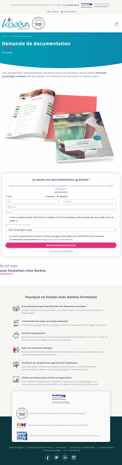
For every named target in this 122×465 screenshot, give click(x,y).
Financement (61, 447)
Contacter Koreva (105, 447)
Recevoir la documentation (61, 245)
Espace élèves (68, 11)
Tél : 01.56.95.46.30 (71, 450)
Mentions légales (16, 447)
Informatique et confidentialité (61, 251)
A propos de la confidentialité (82, 447)
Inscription (53, 11)
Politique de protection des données (57, 239)
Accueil (4, 36)
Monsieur (51, 196)
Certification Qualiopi (51, 450)
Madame (64, 196)
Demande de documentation (21, 36)
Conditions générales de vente (39, 447)
